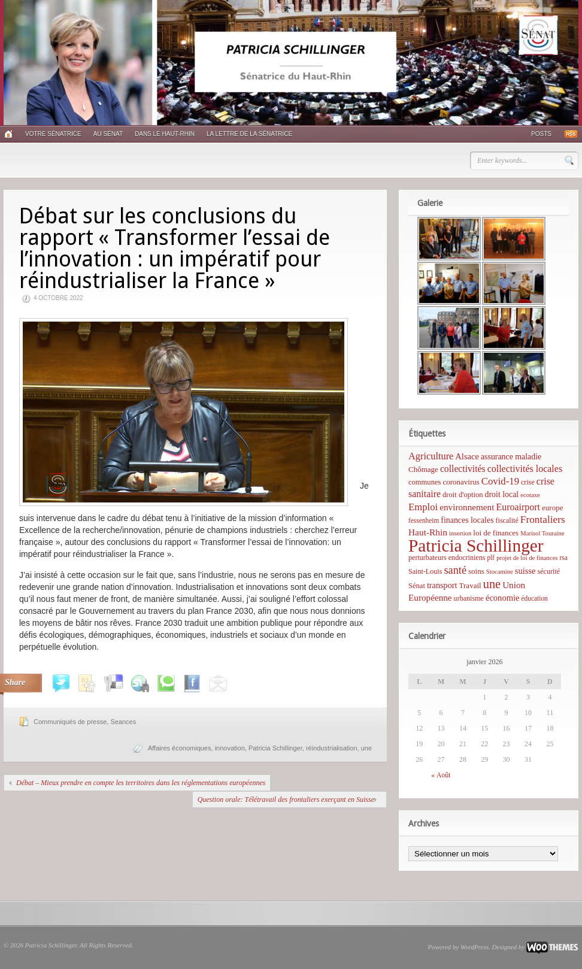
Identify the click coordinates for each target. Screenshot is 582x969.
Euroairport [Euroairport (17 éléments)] (518, 507)
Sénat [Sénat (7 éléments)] (416, 586)
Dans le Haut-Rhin (165, 134)
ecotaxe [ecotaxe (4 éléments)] (530, 495)
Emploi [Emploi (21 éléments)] (423, 507)
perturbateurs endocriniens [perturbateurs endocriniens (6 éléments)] (446, 557)
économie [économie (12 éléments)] (503, 597)
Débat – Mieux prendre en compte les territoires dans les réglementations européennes (140, 783)
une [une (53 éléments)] (492, 584)
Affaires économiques (179, 748)
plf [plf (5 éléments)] (491, 557)
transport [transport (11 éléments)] (442, 585)
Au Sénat (108, 134)
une (366, 748)
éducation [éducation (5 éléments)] (534, 598)
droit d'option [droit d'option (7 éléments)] (462, 494)
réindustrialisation (331, 748)
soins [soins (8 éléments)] (476, 571)
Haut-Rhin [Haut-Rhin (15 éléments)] (427, 532)
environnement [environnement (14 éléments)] (466, 507)
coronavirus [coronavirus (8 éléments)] (460, 481)
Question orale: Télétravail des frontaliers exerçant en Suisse (286, 799)
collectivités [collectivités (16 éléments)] (463, 469)
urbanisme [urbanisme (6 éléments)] (469, 598)
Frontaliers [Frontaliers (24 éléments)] (542, 519)
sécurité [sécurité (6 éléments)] (549, 571)
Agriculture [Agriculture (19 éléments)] (430, 456)
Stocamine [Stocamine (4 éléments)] (499, 571)
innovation (230, 748)
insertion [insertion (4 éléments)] (460, 533)
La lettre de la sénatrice (249, 134)
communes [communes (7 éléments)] (424, 482)
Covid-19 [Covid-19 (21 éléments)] (500, 481)
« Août (440, 775)
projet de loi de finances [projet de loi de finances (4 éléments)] (526, 558)
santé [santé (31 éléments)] (455, 570)
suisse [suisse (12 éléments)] (525, 571)
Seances (123, 721)
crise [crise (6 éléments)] (528, 482)
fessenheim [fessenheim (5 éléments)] (423, 520)
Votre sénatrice (53, 134)
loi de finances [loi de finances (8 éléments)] (496, 532)
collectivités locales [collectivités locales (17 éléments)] (524, 469)
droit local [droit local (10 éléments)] (502, 494)
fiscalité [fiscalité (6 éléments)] (507, 520)
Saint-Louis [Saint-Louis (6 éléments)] (425, 571)
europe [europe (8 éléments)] (552, 507)
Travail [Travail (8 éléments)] (470, 585)
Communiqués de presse (70, 721)
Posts (541, 134)
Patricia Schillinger (275, 748)
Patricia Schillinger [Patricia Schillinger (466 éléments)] (476, 545)
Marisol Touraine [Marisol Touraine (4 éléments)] (542, 533)
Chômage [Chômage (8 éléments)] (423, 469)
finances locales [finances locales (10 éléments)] (467, 520)
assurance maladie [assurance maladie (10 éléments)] (511, 456)
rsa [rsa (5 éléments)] (564, 557)
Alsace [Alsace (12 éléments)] (467, 456)
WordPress (474, 946)
